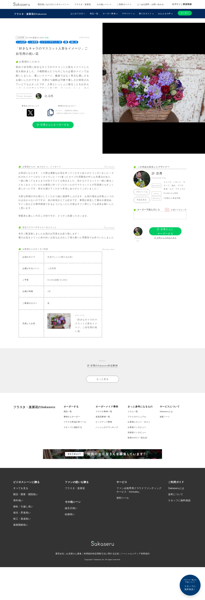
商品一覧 (93, 13)
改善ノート (165, 434)
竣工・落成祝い (22, 542)
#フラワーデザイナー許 (50, 41)
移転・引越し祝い (23, 529)
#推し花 (73, 41)
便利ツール (122, 519)
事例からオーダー (72, 434)
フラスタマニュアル (137, 434)
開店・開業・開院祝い (25, 516)
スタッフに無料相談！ (190, 584)
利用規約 (88, 577)
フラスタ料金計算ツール (76, 440)
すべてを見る (20, 509)
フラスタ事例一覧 (104, 428)
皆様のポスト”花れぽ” (138, 458)
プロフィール (142, 191)
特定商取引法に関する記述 (106, 577)
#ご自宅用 (33, 41)
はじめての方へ (76, 13)
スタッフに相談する (73, 446)
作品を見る (142, 199)
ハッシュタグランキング (108, 446)
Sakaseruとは (167, 428)
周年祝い (18, 522)
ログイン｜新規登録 (182, 4)
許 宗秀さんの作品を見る (165, 237)
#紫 (65, 41)
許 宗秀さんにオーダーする (53, 124)
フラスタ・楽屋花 (82, 4)
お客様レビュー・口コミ (140, 440)
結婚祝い (70, 536)
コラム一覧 (133, 428)
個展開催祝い (20, 548)
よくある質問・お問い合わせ (150, 4)
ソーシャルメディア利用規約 (135, 577)
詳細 (47, 37)
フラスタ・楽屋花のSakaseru (30, 13)
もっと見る (102, 395)
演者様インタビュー (137, 452)
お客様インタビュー (137, 446)
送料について (175, 516)
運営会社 (59, 577)
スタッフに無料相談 (179, 522)
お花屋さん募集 (74, 577)
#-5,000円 (21, 41)
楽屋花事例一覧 (103, 434)
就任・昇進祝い (22, 535)
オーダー (184, 13)
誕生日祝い (71, 530)
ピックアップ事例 (104, 440)
